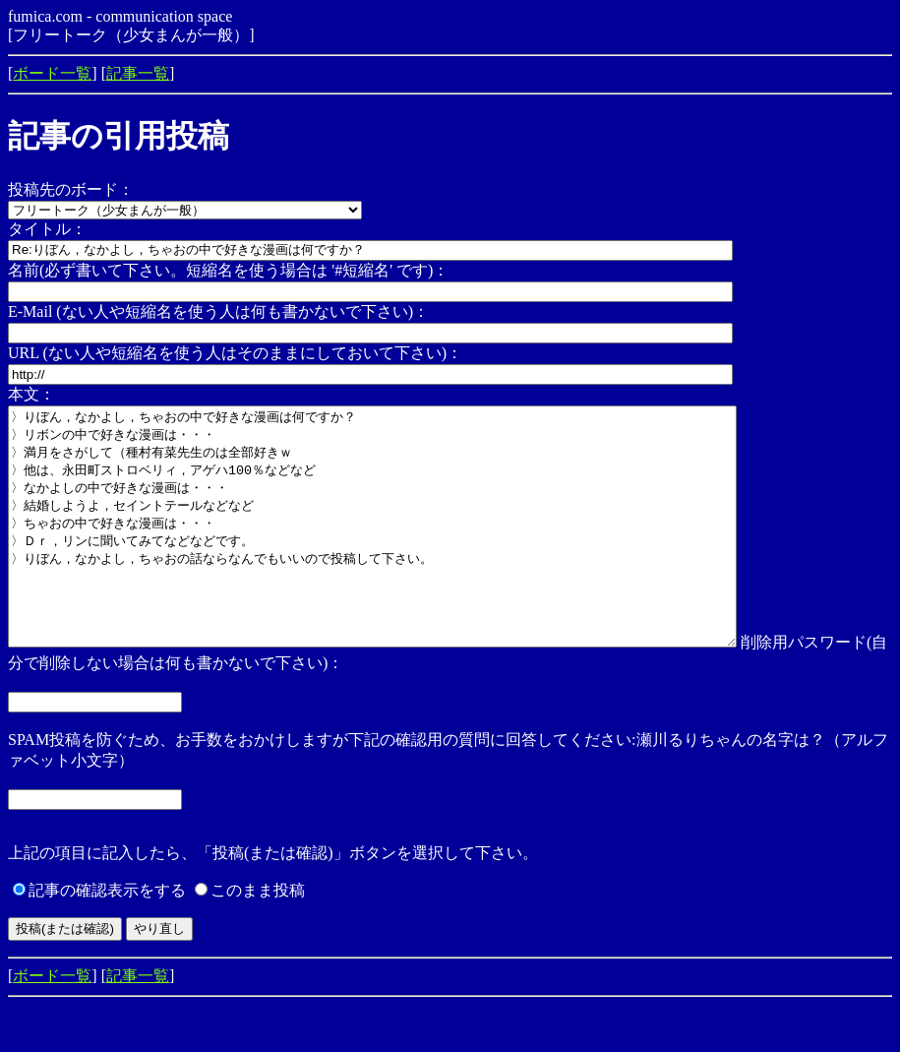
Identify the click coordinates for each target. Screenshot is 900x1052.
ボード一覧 (52, 73)
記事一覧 (137, 73)
